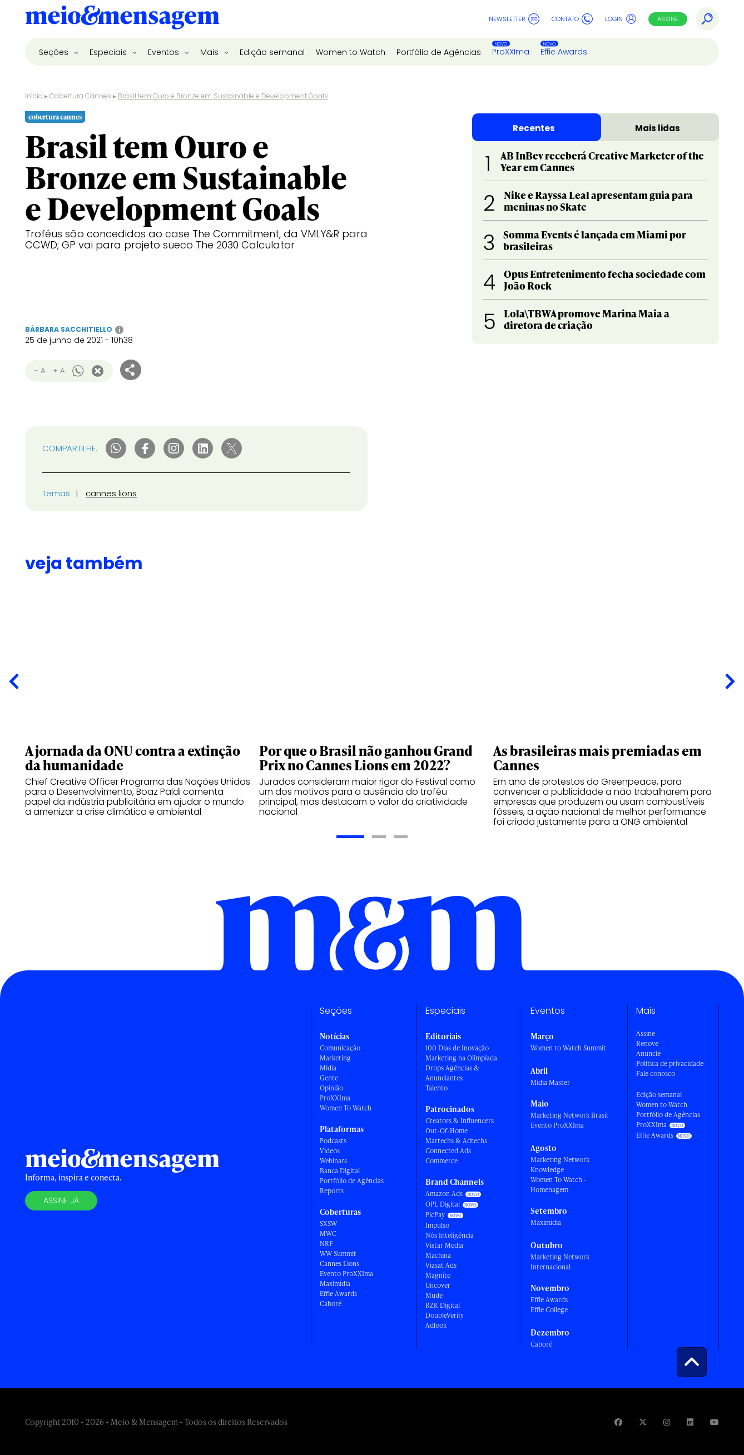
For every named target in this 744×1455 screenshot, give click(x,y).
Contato (572, 18)
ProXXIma (510, 51)
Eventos (164, 52)
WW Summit (338, 1253)
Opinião (331, 1088)
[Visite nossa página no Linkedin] (690, 1422)
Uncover (437, 1285)
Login (621, 18)
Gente (329, 1078)
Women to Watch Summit (568, 1048)
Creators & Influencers (459, 1120)
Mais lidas (657, 128)
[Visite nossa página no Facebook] (618, 1422)
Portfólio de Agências (438, 52)
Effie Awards (563, 51)
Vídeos (330, 1150)
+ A (59, 370)
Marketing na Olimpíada (461, 1058)
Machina (438, 1255)
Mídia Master (550, 1082)
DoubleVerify (444, 1315)
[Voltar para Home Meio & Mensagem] (122, 19)
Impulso (437, 1225)
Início (34, 96)
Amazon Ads (444, 1193)
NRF (326, 1243)
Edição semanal (272, 52)
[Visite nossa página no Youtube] (714, 1422)
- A (39, 370)
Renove (647, 1043)
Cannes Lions (339, 1263)
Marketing (335, 1058)
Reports (332, 1190)
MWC (328, 1233)
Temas (56, 493)
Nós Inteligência (449, 1235)
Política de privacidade (669, 1063)
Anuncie (648, 1053)
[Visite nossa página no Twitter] (643, 1422)
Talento (436, 1088)
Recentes (534, 128)
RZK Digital (442, 1305)
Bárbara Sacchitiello (68, 329)
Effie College (549, 1309)
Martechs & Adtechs (456, 1140)
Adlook (436, 1325)
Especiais (109, 52)
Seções (55, 52)
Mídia (328, 1068)
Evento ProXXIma (346, 1273)
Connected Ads (448, 1150)
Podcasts (333, 1140)
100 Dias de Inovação (457, 1048)
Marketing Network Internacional (559, 1262)
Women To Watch (345, 1108)
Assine (667, 18)
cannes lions (111, 493)
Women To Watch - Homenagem (558, 1184)
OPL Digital (442, 1204)
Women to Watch (350, 52)
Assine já (61, 1200)
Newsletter (514, 18)
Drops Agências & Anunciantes (452, 1073)
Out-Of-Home (446, 1130)
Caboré (330, 1303)
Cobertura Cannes (80, 96)
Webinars (333, 1160)
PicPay (435, 1214)
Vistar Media (444, 1245)
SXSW (328, 1223)
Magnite (437, 1275)
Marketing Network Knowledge (559, 1164)
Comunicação (340, 1048)
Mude (434, 1295)
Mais (210, 52)
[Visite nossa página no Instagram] (666, 1422)
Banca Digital (340, 1170)
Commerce (441, 1160)
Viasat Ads (441, 1265)
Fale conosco (655, 1073)
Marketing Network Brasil (569, 1115)
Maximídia (335, 1283)
